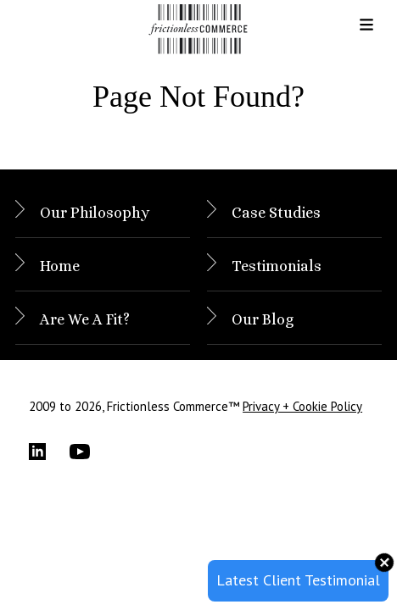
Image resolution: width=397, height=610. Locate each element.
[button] (353, 30)
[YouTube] (90, 451)
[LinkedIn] (49, 451)
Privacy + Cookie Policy (302, 406)
